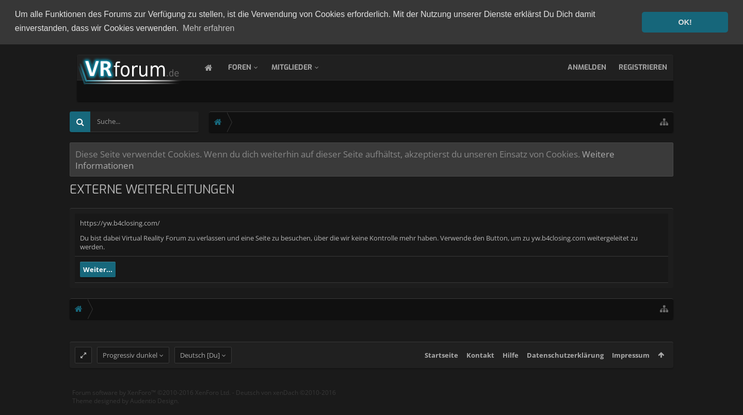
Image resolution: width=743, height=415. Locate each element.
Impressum (631, 364)
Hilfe (511, 364)
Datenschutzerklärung (565, 364)
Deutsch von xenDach (286, 401)
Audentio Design (153, 409)
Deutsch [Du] (200, 364)
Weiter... (97, 269)
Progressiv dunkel (130, 364)
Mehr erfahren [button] (209, 28)
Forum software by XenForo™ (151, 401)
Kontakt (480, 364)
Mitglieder (302, 66)
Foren (250, 66)
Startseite (441, 364)
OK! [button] (684, 22)
